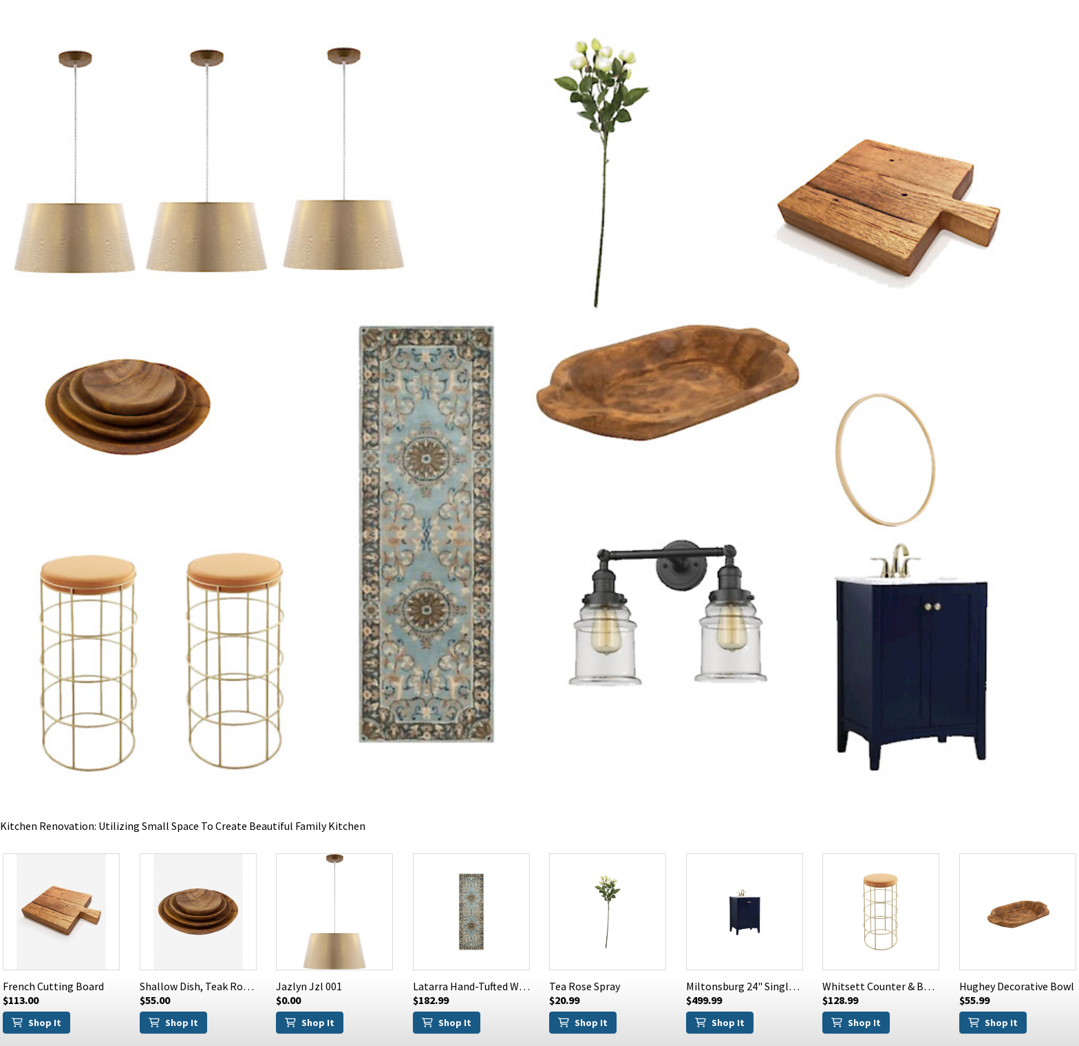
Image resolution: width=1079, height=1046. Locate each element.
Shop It (36, 1022)
